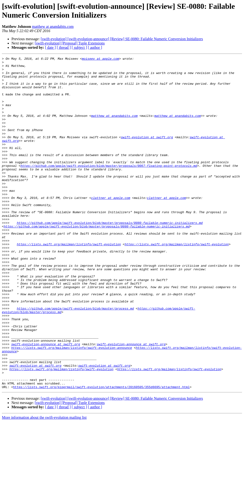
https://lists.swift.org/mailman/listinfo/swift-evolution (69, 282)
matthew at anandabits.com (53, 27)
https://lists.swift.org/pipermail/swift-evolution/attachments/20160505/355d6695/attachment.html (101, 453)
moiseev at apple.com (100, 59)
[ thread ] (64, 47)
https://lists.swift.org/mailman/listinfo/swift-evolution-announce (71, 406)
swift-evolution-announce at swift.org (45, 402)
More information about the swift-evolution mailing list (44, 484)
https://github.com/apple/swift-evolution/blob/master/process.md (75, 359)
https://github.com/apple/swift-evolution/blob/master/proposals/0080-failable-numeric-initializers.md (110, 256)
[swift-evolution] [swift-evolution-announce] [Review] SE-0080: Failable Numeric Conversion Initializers (122, 39)
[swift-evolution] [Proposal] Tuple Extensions (70, 43)
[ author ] (95, 47)
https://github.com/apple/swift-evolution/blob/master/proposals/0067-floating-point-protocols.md (108, 188)
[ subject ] (79, 47)
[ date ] (50, 47)
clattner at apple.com (110, 226)
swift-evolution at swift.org (147, 153)
